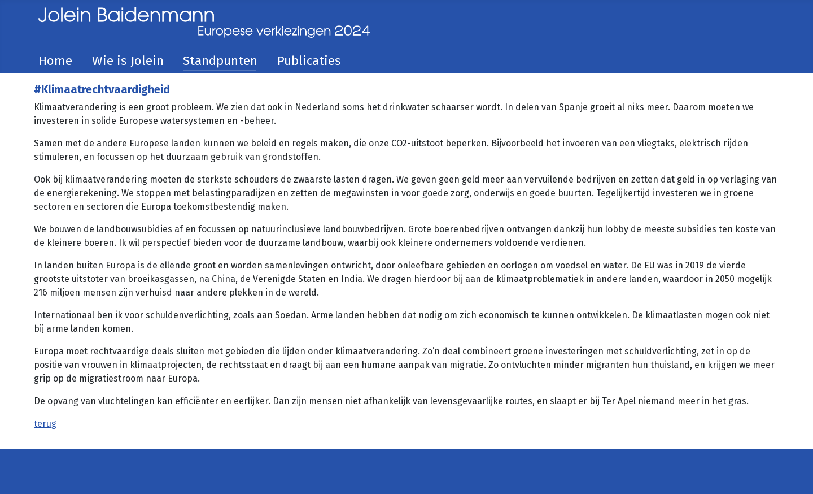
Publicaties (309, 60)
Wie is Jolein (128, 60)
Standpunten (220, 60)
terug (45, 423)
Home (55, 60)
